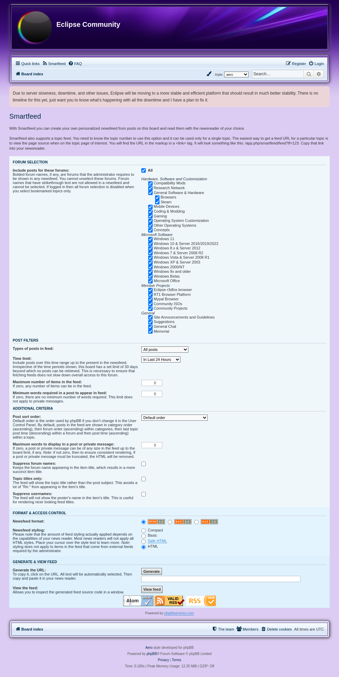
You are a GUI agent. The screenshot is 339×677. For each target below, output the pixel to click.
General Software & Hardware (179, 193)
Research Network (169, 188)
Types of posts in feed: (33, 348)
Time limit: (22, 358)
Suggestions (164, 322)
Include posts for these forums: (41, 170)
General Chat (165, 326)
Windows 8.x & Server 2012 (177, 248)
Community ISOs (168, 304)
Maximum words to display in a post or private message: (63, 444)
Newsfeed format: (28, 521)
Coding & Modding (169, 211)
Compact (152, 530)
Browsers (168, 197)
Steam (166, 202)
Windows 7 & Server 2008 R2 (178, 253)
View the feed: (25, 588)
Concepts (162, 230)
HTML (149, 546)
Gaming (160, 216)
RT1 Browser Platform (172, 294)
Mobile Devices (166, 206)
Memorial (161, 331)
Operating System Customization (181, 220)
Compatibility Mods (170, 183)
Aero (149, 647)
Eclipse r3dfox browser (173, 290)
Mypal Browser (166, 299)
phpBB (151, 654)
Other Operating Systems (175, 225)
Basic (149, 535)
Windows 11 (164, 239)
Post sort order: (27, 417)
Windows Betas (167, 276)
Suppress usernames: (32, 494)
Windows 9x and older (172, 271)
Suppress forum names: (34, 463)
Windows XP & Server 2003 (177, 262)
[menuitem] (54, 64)
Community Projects (170, 308)
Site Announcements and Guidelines (184, 317)
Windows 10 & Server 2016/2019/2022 (186, 243)
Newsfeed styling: (29, 530)
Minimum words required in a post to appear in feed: (60, 393)
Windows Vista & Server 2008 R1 (181, 257)
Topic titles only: (28, 478)
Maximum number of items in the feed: (47, 382)
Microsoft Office (167, 281)
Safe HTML (157, 541)
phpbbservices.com (179, 613)
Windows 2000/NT (169, 267)
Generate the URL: (29, 570)
